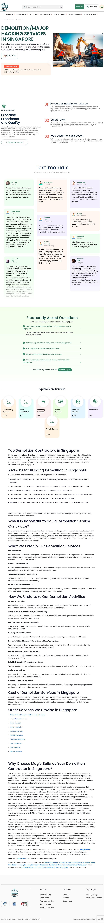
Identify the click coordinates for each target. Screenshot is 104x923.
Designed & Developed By (85, 919)
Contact (66, 895)
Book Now (79, 7)
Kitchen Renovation (29, 867)
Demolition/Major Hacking (17, 19)
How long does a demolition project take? (52, 348)
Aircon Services (45, 14)
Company (9, 14)
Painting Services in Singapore (36, 865)
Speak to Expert (64, 370)
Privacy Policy (91, 895)
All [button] (61, 7)
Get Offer (9, 55)
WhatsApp (92, 7)
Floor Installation (59, 14)
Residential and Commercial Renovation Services (27, 715)
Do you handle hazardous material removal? (52, 354)
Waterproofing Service (75, 862)
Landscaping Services (17, 739)
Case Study (67, 901)
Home (3, 19)
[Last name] (43, 7)
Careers (66, 898)
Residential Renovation (58, 865)
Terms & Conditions (94, 898)
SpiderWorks (93, 919)
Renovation (33, 14)
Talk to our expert (14, 142)
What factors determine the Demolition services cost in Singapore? (52, 327)
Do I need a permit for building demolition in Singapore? (52, 343)
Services (7, 19)
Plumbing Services (90, 14)
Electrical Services (75, 14)
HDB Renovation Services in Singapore (53, 867)
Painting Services (16, 751)
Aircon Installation (16, 727)
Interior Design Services (18, 719)
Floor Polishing (21, 14)
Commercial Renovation (77, 865)
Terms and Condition (24, 919)
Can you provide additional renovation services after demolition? (52, 361)
